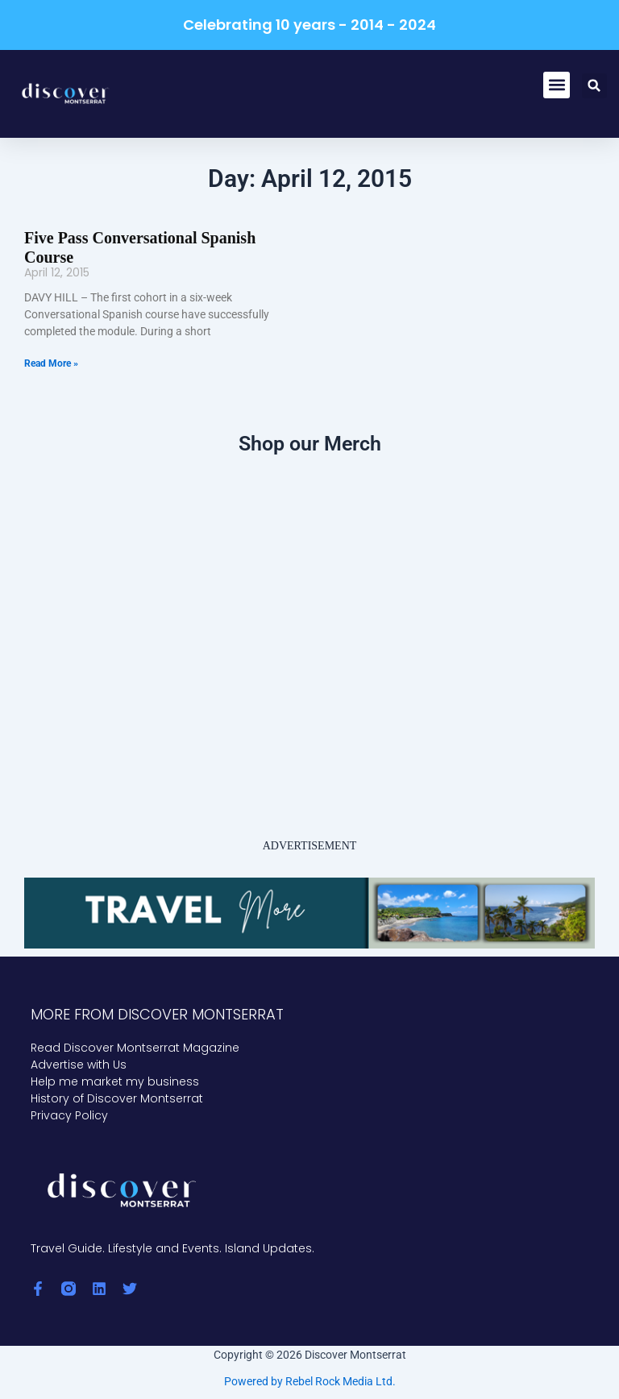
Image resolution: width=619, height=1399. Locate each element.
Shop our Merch (310, 443)
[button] (556, 85)
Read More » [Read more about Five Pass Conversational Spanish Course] (51, 363)
